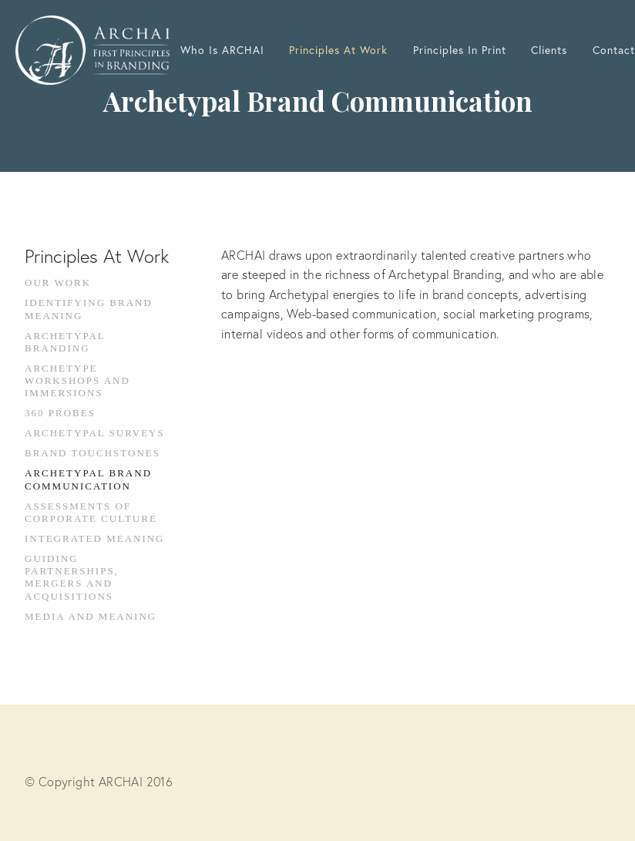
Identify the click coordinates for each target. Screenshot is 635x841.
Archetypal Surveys (95, 433)
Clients (549, 50)
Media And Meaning (90, 616)
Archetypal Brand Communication (88, 479)
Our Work (58, 282)
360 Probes (60, 413)
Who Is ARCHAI (222, 50)
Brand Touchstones (92, 453)
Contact (614, 50)
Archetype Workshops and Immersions (77, 380)
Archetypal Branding (65, 342)
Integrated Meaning (95, 538)
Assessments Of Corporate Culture (91, 512)
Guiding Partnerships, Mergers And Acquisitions (72, 577)
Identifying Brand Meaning (89, 309)
